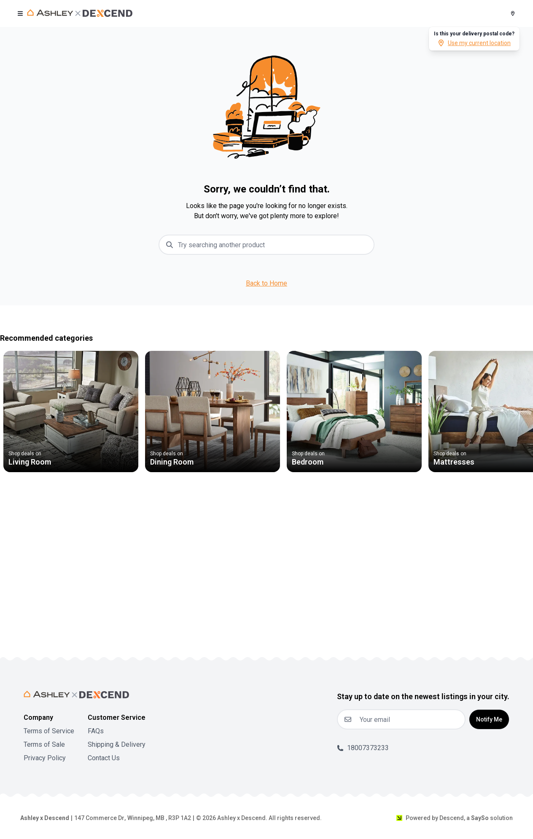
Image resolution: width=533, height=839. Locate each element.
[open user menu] (20, 13)
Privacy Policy (45, 758)
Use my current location (474, 43)
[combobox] (273, 244)
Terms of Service (49, 731)
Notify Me (489, 719)
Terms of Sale (44, 744)
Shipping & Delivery (116, 744)
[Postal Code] (513, 13)
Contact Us (104, 758)
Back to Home (266, 283)
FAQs (96, 731)
